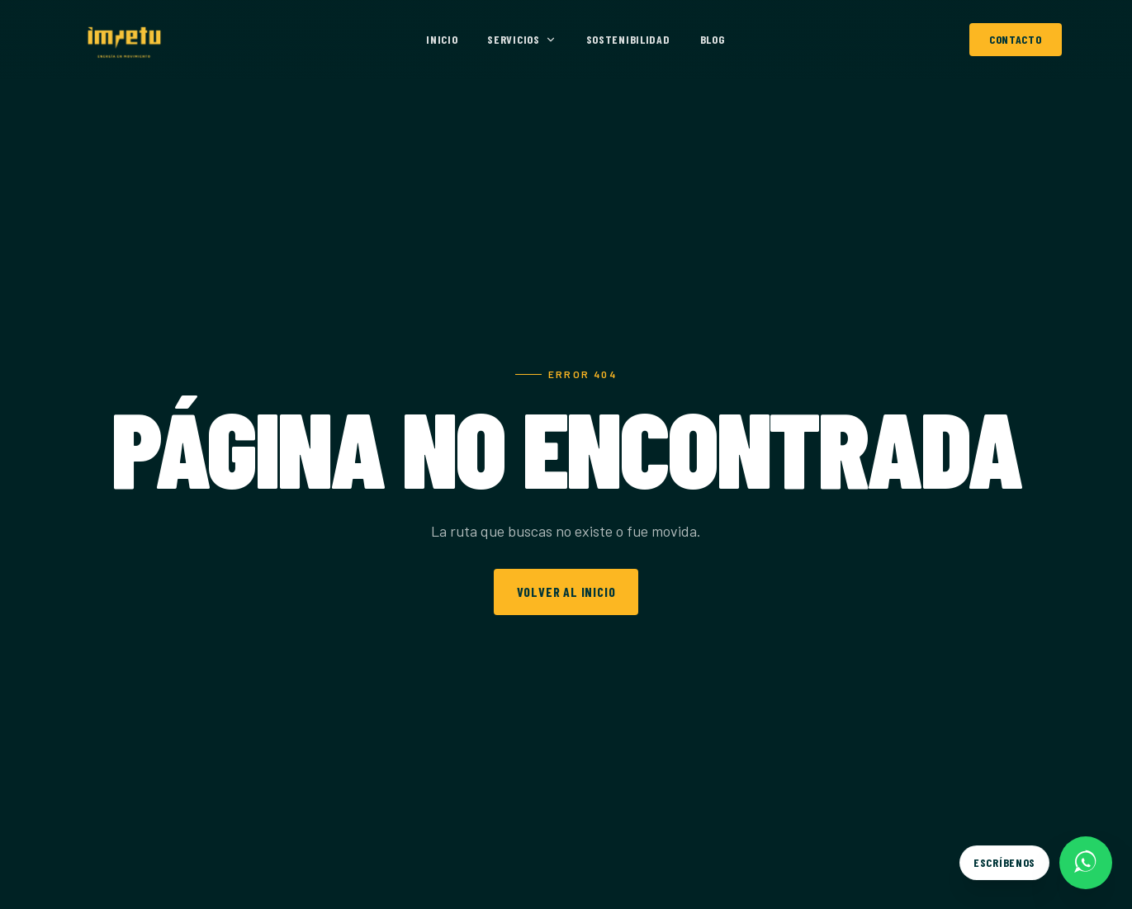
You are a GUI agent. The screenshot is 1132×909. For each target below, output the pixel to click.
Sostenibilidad (628, 39)
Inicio (441, 39)
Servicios (521, 39)
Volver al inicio (566, 591)
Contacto (1015, 39)
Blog (712, 39)
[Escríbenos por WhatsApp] (1035, 862)
